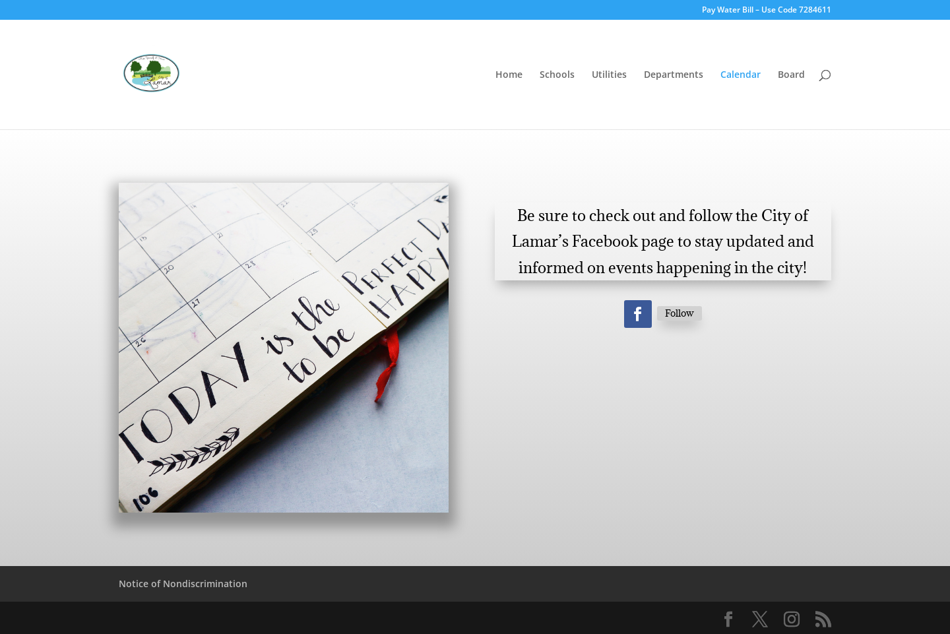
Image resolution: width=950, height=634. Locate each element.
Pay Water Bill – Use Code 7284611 (766, 10)
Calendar (740, 75)
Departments (673, 75)
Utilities (609, 75)
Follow (679, 313)
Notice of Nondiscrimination (183, 583)
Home (508, 75)
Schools (557, 75)
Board (791, 75)
